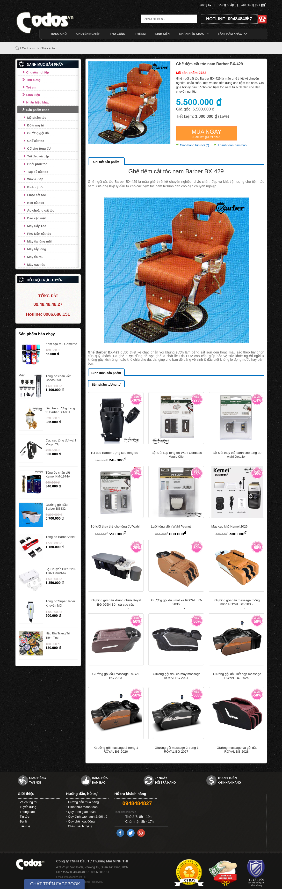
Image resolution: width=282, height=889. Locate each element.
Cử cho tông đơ (39, 148)
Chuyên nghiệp (37, 72)
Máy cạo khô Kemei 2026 (229, 526)
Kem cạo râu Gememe (61, 344)
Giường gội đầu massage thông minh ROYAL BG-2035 (237, 602)
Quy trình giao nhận (82, 812)
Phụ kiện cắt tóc (39, 233)
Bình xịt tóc (35, 187)
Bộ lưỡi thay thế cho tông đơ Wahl (115, 526)
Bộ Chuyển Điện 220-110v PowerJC (61, 571)
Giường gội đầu (39, 133)
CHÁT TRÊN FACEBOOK (55, 884)
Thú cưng (33, 80)
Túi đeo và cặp (38, 156)
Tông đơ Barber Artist (61, 537)
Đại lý (24, 821)
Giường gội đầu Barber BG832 (57, 506)
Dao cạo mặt (36, 218)
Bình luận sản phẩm (106, 373)
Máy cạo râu (36, 264)
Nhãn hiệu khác (38, 102)
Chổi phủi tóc (37, 164)
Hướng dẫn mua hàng (83, 802)
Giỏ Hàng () (253, 5)
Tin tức (24, 816)
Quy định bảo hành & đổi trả (87, 816)
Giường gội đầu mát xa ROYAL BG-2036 (176, 602)
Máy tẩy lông (36, 249)
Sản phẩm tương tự (106, 384)
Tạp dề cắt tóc (37, 172)
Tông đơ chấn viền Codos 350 (59, 378)
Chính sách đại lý (80, 826)
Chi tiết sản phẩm (106, 162)
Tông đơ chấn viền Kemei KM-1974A (59, 474)
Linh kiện (33, 95)
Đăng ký (205, 5)
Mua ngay (206, 134)
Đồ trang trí (35, 125)
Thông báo (27, 812)
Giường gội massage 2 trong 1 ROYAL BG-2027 (176, 749)
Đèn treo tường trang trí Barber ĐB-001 (60, 410)
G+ (86, 876)
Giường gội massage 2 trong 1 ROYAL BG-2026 (116, 749)
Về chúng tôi (28, 802)
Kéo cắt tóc (35, 203)
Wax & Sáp (35, 179)
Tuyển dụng (28, 807)
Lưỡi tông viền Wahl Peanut (171, 526)
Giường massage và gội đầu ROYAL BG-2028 (237, 749)
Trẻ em (31, 87)
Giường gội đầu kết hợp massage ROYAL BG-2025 (237, 676)
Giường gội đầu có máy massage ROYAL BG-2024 (176, 676)
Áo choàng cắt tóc (40, 210)
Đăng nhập (226, 5)
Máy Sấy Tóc (36, 226)
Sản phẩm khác (37, 110)
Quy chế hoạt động (81, 821)
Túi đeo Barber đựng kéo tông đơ (114, 453)
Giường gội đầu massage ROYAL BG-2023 (116, 676)
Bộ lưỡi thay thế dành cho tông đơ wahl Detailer (237, 454)
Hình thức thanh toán (83, 807)
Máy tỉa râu (35, 257)
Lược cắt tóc (36, 195)
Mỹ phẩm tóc (36, 117)
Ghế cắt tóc (35, 141)
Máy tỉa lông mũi (39, 241)
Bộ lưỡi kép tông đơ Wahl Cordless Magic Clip (177, 454)
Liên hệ (25, 826)
